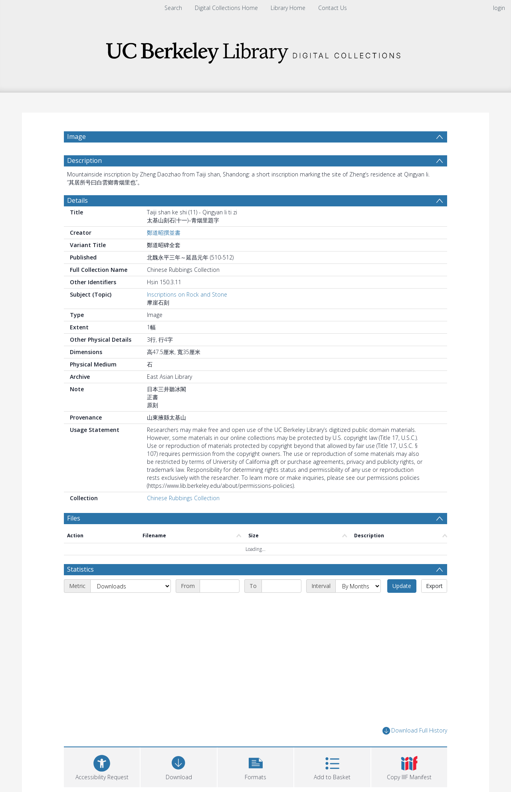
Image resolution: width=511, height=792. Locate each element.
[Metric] (130, 586)
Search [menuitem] (173, 8)
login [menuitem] (499, 8)
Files (73, 518)
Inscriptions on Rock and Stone (187, 294)
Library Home (288, 8)
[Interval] (358, 586)
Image (76, 136)
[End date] (281, 586)
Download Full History (414, 731)
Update (401, 586)
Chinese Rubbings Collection (183, 498)
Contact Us (332, 8)
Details (77, 200)
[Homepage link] (255, 50)
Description (84, 160)
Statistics (80, 569)
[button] (255, 766)
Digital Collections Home (226, 8)
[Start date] (220, 586)
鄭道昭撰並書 (163, 232)
